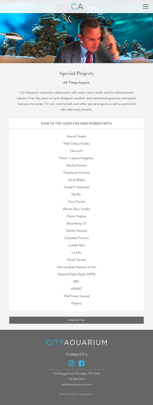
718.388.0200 (76, 379)
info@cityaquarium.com (76, 384)
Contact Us (76, 354)
